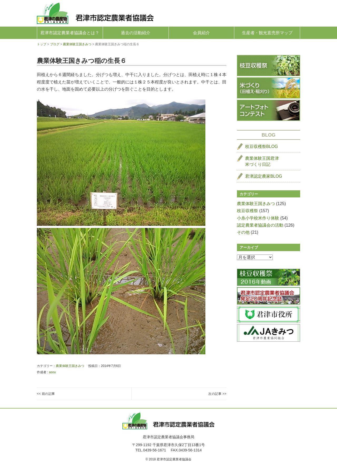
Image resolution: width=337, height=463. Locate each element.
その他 (243, 232)
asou (52, 372)
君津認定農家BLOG (263, 176)
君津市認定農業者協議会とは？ (69, 33)
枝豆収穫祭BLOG (261, 146)
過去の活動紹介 (135, 33)
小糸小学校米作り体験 (258, 218)
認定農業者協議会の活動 (260, 225)
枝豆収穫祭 (247, 210)
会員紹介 (201, 33)
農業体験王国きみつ (70, 366)
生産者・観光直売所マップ (267, 33)
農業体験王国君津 (262, 161)
